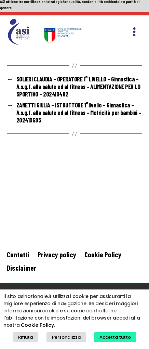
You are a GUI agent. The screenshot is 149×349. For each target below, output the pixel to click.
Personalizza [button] (66, 337)
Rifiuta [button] (25, 337)
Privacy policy (57, 254)
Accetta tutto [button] (115, 337)
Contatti (18, 254)
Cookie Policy (102, 254)
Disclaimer (21, 267)
